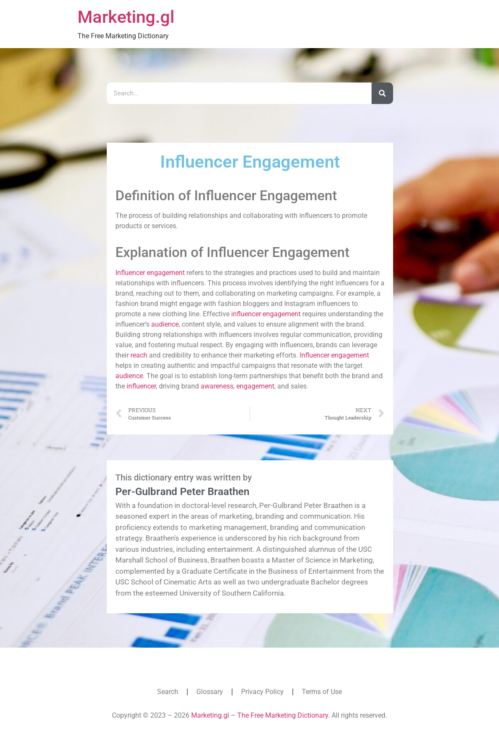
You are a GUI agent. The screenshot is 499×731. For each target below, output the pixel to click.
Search (167, 692)
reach (138, 355)
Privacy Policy (262, 692)
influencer (246, 314)
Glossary (209, 692)
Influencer (130, 273)
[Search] (382, 93)
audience (165, 324)
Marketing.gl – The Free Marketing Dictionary (259, 715)
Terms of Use (322, 692)
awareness (217, 386)
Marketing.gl (125, 17)
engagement (166, 273)
